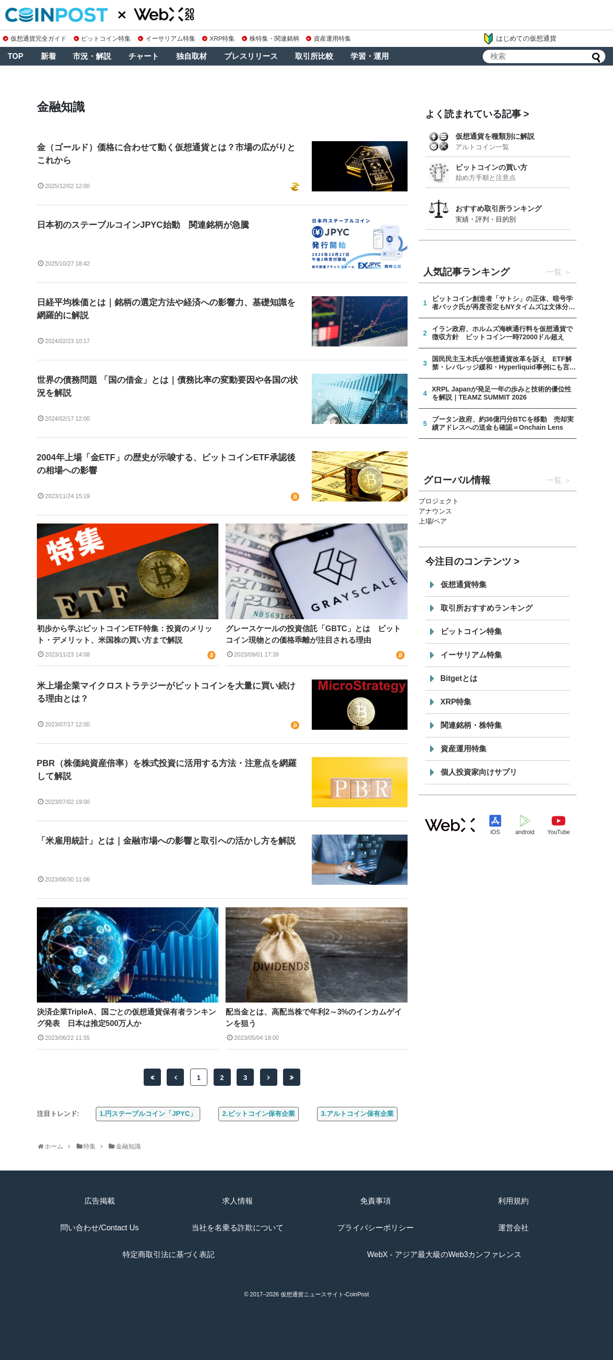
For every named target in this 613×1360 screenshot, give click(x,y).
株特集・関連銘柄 (270, 38)
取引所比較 (314, 56)
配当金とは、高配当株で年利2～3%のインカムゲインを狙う (314, 1017)
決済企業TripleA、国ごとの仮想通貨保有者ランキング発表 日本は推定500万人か (126, 1017)
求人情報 (237, 1201)
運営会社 (513, 1228)
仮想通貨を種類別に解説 (494, 136)
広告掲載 (99, 1201)
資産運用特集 (328, 38)
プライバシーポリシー (375, 1228)
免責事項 (375, 1201)
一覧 (554, 272)
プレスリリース (251, 56)
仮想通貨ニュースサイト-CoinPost (325, 1294)
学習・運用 (370, 56)
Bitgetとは (459, 678)
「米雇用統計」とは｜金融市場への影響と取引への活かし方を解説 (166, 841)
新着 (48, 56)
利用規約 (513, 1201)
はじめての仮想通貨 (519, 39)
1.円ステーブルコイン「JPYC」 (148, 1113)
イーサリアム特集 (166, 38)
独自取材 (191, 56)
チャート (143, 56)
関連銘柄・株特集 (471, 725)
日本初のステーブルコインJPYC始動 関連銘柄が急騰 (143, 225)
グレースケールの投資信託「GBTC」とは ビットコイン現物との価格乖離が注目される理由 (313, 634)
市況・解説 (92, 56)
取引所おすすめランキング (487, 608)
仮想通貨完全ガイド (35, 38)
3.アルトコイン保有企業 (357, 1113)
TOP (15, 56)
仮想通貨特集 (464, 584)
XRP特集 (218, 38)
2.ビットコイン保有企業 (258, 1113)
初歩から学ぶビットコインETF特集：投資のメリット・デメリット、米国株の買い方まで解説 (124, 634)
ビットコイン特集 (102, 38)
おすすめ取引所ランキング (498, 208)
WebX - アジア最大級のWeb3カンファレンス (444, 1254)
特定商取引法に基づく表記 (169, 1254)
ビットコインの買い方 (491, 167)
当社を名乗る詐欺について (238, 1228)
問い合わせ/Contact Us (99, 1228)
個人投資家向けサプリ (479, 772)
